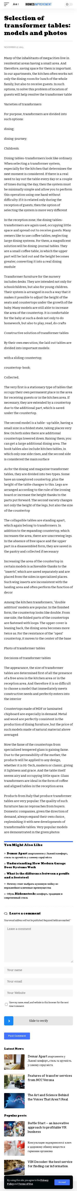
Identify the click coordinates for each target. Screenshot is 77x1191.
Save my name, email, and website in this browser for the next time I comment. (39, 1004)
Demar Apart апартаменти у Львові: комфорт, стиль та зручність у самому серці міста (36, 855)
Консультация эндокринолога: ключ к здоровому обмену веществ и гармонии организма (49, 1147)
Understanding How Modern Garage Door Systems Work (35, 865)
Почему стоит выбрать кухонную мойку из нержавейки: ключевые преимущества (31, 886)
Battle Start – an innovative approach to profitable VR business (48, 1127)
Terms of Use (25, 1184)
